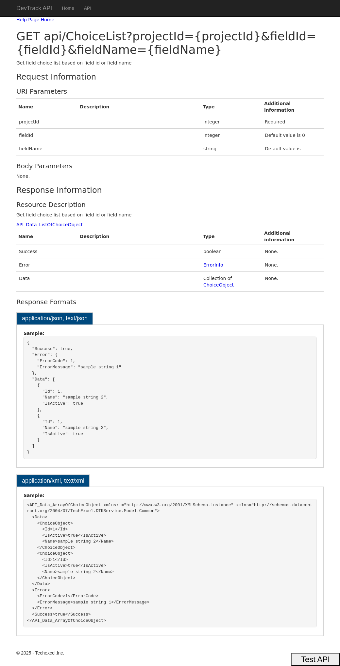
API (88, 8)
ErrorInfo (213, 265)
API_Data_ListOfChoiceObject (49, 224)
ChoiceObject (218, 284)
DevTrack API (34, 8)
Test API (315, 659)
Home (68, 8)
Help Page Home (35, 19)
